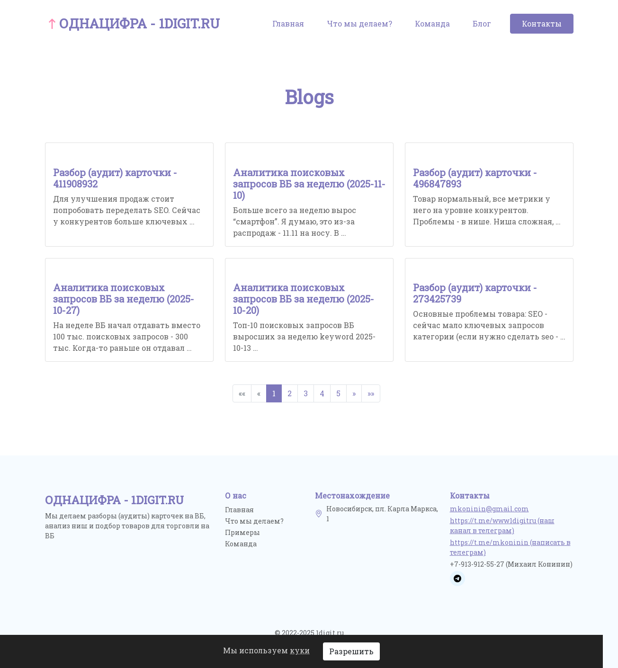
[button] (354, 393)
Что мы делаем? (359, 23)
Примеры (242, 532)
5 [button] (338, 393)
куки (300, 650)
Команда (432, 23)
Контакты (542, 23)
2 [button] (289, 393)
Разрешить (351, 651)
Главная (288, 23)
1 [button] (274, 393)
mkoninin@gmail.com (489, 508)
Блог (482, 23)
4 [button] (322, 393)
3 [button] (306, 393)
